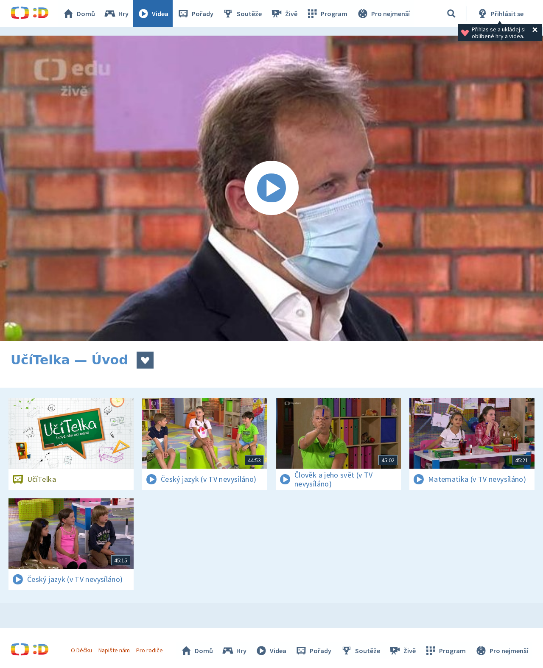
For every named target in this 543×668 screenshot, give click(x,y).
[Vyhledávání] (451, 13)
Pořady (195, 13)
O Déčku (81, 650)
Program (327, 13)
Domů (78, 13)
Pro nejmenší (383, 13)
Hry (116, 13)
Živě (284, 13)
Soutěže (242, 13)
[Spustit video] (271, 188)
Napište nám (114, 650)
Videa (153, 13)
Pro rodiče (150, 650)
